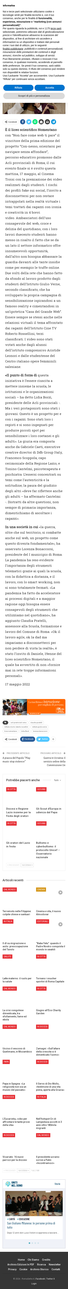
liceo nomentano (10, 731)
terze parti (56, 1214)
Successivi (27, 865)
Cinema (41, 889)
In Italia (8, 921)
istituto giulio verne (39, 727)
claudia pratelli (36, 723)
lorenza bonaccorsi (40, 731)
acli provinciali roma (18, 723)
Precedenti (13, 865)
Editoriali (42, 921)
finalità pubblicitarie (13, 1235)
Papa (6, 1062)
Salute (7, 956)
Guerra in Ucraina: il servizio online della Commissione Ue (54, 761)
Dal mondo (10, 889)
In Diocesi (42, 1026)
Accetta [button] (49, 1273)
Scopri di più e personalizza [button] (34, 1282)
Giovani (41, 789)
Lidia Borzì (25, 731)
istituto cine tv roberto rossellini (16, 727)
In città (11, 789)
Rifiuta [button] (18, 1273)
